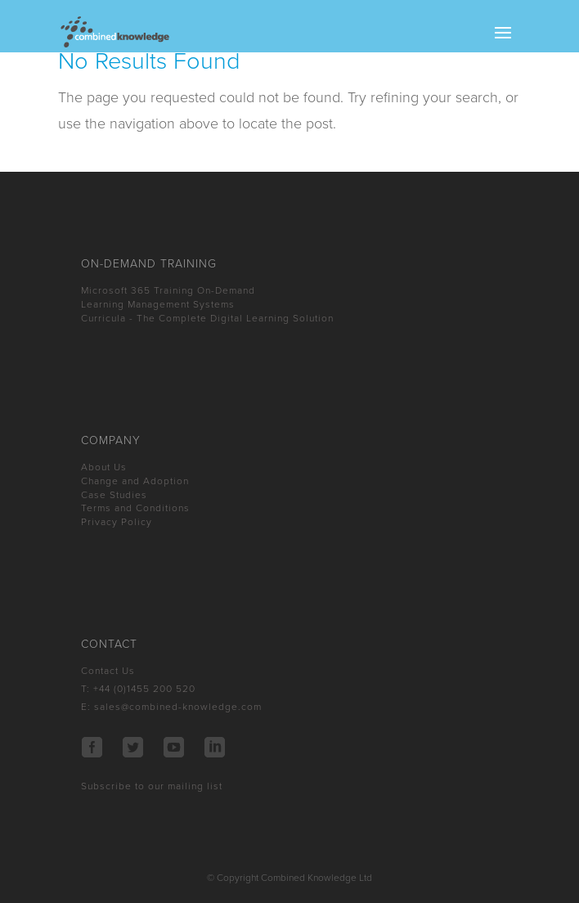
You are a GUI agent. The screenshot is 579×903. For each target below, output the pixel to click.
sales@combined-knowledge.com (178, 706)
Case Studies (114, 495)
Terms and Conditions (135, 508)
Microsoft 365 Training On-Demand (168, 290)
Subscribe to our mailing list (151, 786)
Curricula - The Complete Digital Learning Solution (207, 318)
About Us (104, 467)
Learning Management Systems (158, 304)
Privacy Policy (116, 522)
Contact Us (108, 670)
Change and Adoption (135, 481)
